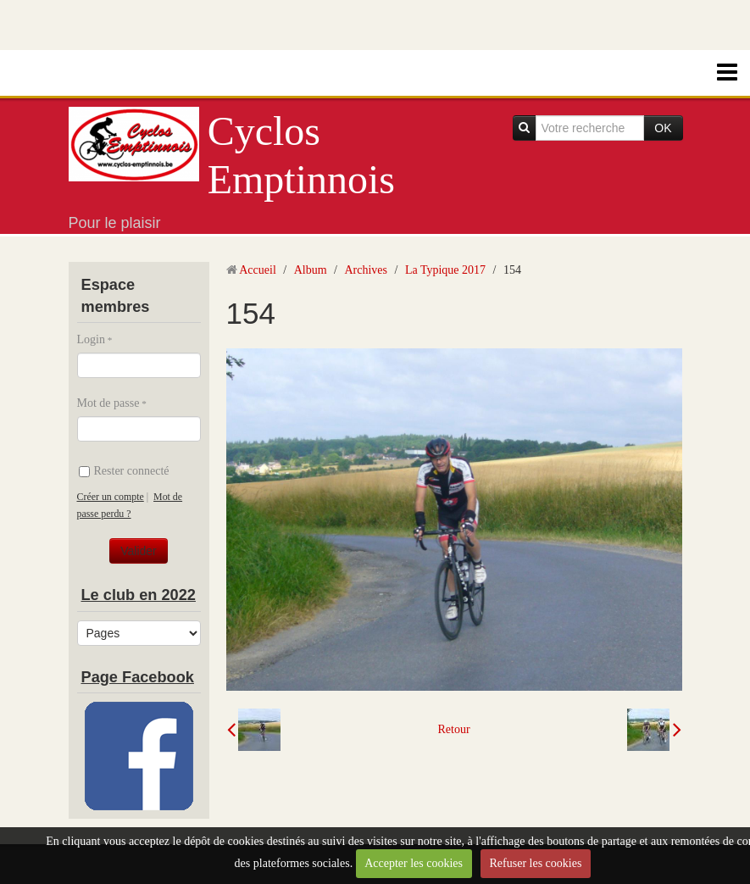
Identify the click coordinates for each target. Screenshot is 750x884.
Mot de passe (108, 403)
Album (310, 270)
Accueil (257, 270)
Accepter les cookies (413, 863)
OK (662, 128)
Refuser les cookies (536, 863)
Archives (365, 270)
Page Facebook (137, 677)
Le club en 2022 (138, 595)
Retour (453, 729)
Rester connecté (124, 470)
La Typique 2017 (445, 270)
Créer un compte (110, 497)
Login (91, 339)
